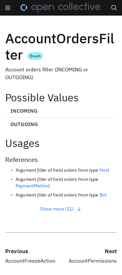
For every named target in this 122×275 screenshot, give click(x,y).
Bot (103, 195)
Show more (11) (60, 209)
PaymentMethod (33, 186)
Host (105, 170)
